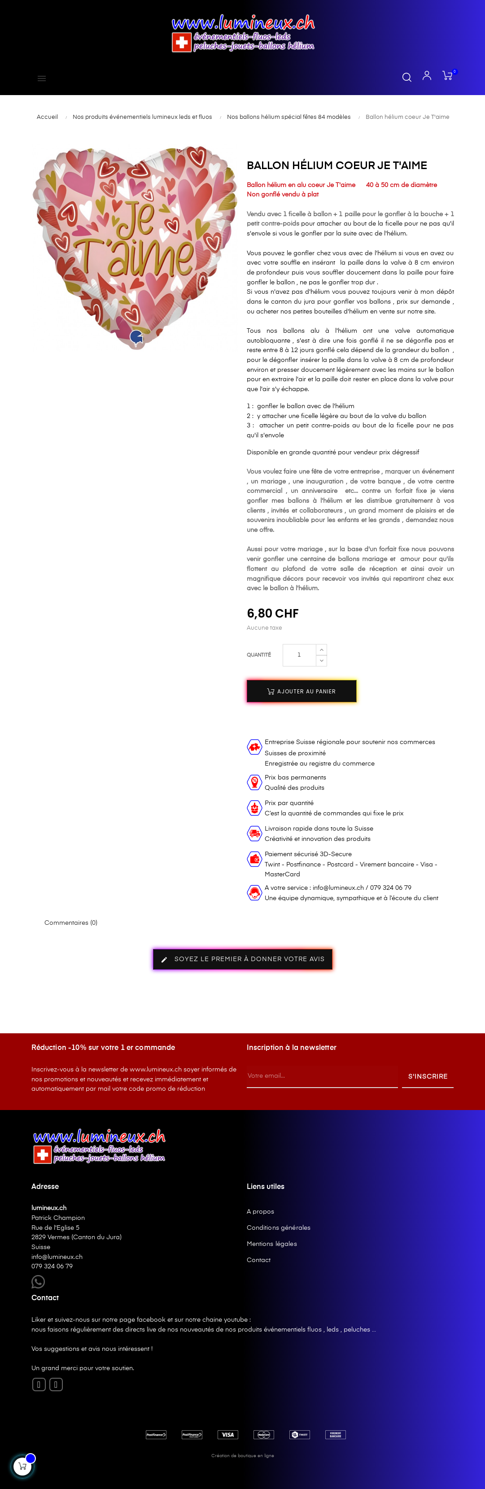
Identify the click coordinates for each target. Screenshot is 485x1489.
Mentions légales (272, 1244)
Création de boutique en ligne (242, 1456)
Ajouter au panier (301, 691)
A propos (261, 1212)
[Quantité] (299, 655)
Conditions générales (279, 1228)
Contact (259, 1260)
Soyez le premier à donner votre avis (243, 959)
